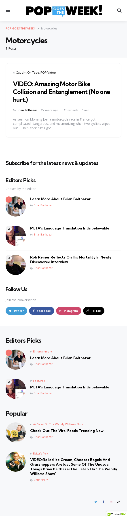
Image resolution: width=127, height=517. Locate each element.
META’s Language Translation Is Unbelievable (69, 228)
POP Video (48, 72)
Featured (39, 381)
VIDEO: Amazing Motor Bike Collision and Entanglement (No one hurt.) (63, 91)
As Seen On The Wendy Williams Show (58, 424)
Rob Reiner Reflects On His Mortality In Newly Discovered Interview (70, 259)
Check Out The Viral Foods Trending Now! (67, 431)
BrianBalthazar (27, 110)
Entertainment (42, 351)
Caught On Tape (27, 72)
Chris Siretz (41, 480)
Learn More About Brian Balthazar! (60, 199)
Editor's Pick (40, 454)
